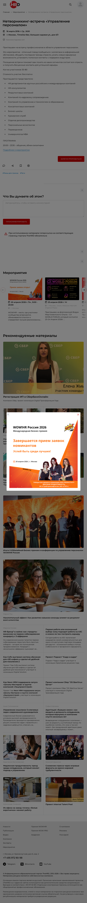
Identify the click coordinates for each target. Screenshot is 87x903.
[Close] (78, 414)
